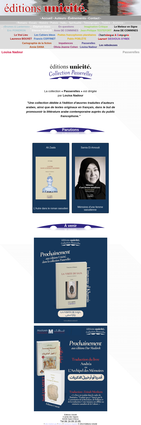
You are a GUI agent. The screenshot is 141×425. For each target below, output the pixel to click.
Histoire (43, 23)
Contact (93, 18)
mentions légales (71, 424)
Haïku (63, 23)
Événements (77, 18)
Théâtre (105, 23)
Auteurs (60, 18)
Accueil (47, 18)
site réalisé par (51, 424)
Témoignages (91, 23)
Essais (33, 23)
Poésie (54, 23)
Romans (22, 23)
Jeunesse (118, 23)
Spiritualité (75, 23)
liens (60, 424)
